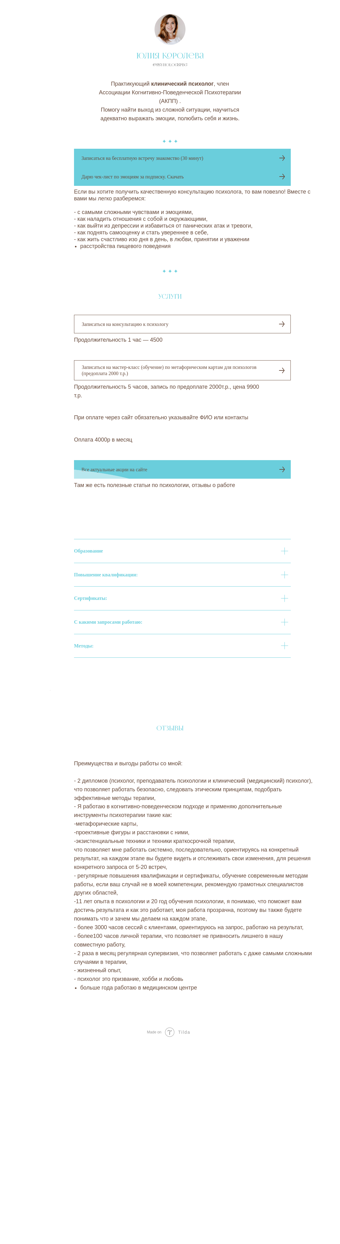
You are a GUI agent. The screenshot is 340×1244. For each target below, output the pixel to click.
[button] (182, 158)
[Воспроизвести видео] (170, 888)
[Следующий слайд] (291, 740)
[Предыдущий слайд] (49, 740)
